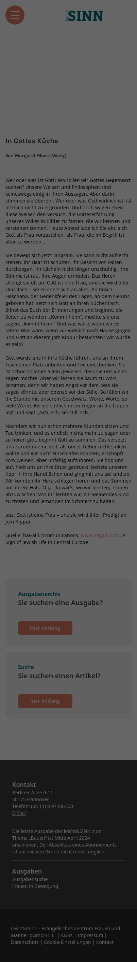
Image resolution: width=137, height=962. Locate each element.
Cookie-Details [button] (35, 223)
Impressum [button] (104, 223)
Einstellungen (54, 121)
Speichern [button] (69, 181)
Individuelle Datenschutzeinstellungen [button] (68, 204)
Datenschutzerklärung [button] (71, 223)
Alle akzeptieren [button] (68, 161)
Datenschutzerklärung (30, 115)
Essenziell (20, 137)
